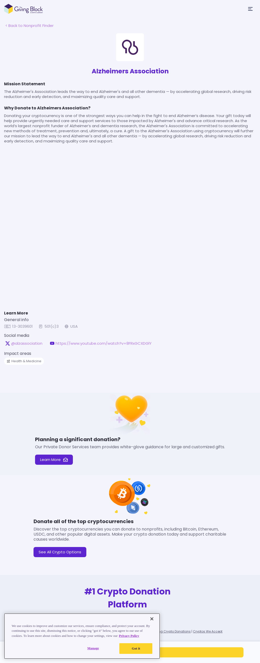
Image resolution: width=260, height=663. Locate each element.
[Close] (151, 618)
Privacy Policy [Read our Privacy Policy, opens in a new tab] (129, 636)
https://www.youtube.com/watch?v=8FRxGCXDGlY (104, 343)
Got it (136, 648)
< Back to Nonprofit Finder (29, 25)
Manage (93, 648)
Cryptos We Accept (207, 631)
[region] (82, 636)
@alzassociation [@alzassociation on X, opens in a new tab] (26, 343)
